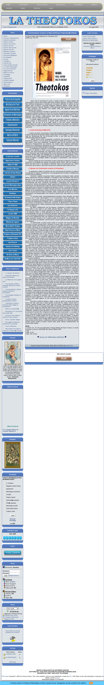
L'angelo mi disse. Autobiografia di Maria (10, 300)
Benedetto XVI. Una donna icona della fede (12, 312)
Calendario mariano (10, 53)
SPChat (12, 662)
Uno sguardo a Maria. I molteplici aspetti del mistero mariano (11, 285)
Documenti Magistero (10, 55)
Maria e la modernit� (12, 309)
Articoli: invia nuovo (9, 44)
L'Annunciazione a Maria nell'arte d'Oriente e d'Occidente (12, 291)
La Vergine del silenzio (12, 273)
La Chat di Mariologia (10, 67)
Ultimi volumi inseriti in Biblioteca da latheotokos (90, 39)
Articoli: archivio (8, 42)
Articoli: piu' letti (8, 46)
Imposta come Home (10, 615)
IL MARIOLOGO (11, 654)
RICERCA (37, 8)
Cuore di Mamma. (11, 326)
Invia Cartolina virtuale (11, 65)
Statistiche (7, 76)
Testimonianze (8, 82)
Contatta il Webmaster (12, 617)
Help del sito (7, 63)
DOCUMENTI (78, 5)
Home (5, 36)
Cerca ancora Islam (89, 36)
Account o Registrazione (11, 38)
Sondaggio (7, 74)
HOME (8, 5)
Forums (6, 59)
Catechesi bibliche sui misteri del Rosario (11, 276)
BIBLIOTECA (60, 5)
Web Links (7, 84)
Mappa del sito (8, 70)
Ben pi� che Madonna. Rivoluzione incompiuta (11, 323)
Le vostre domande (10, 69)
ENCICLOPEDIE (42, 5)
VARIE (23, 8)
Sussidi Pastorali (9, 80)
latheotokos (69, 345)
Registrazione (12, 27)
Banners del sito (9, 49)
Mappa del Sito (9, 619)
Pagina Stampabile (91, 93)
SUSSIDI (9, 8)
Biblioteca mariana (9, 51)
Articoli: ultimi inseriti (9, 47)
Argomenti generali (9, 40)
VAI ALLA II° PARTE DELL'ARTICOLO (51, 337)
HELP (51, 8)
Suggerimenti (8, 78)
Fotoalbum (7, 61)
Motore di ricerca (9, 72)
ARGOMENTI (23, 5)
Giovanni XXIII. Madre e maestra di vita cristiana (11, 316)
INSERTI (94, 5)
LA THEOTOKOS (11, 657)
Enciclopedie (8, 57)
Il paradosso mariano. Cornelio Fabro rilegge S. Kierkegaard (11, 304)
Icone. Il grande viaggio (12, 319)
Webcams (7, 86)
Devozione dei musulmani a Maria (92, 47)
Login (4, 27)
